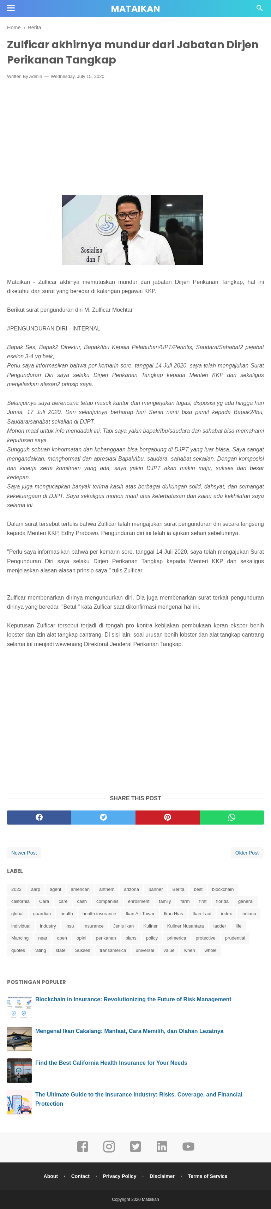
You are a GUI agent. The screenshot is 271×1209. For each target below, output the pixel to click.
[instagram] (109, 1151)
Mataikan (135, 8)
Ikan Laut (202, 913)
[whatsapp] (232, 817)
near (42, 938)
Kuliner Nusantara (185, 926)
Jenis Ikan (123, 926)
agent (55, 889)
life (239, 926)
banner (156, 889)
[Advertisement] (135, 136)
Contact (80, 1176)
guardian (42, 913)
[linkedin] (162, 1151)
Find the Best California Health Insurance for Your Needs (111, 1063)
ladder (219, 926)
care (63, 901)
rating (40, 950)
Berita (178, 889)
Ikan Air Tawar (140, 913)
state (61, 950)
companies (107, 901)
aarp (35, 889)
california (20, 901)
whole (211, 950)
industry (48, 926)
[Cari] (259, 10)
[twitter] (103, 817)
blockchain (223, 889)
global (17, 913)
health (66, 913)
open (62, 938)
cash (82, 901)
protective (205, 938)
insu (70, 926)
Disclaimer (162, 1176)
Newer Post (24, 853)
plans (131, 938)
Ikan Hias (173, 913)
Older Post (247, 853)
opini (81, 938)
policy (152, 938)
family (165, 901)
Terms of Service (208, 1176)
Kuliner (150, 926)
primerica (176, 938)
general (245, 901)
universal (145, 950)
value (169, 950)
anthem (106, 889)
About (51, 1176)
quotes (18, 950)
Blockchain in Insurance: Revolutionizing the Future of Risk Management (133, 999)
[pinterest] (168, 817)
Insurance (94, 926)
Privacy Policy (119, 1176)
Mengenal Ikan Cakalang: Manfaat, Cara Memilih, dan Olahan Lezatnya (129, 1031)
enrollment (139, 901)
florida (222, 901)
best (198, 889)
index (226, 913)
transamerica (113, 950)
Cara (44, 901)
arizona (131, 889)
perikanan (106, 938)
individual (20, 926)
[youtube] (188, 1151)
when (189, 950)
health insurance (99, 913)
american (80, 889)
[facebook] (39, 817)
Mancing (20, 938)
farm (185, 901)
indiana (248, 913)
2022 (16, 889)
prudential (235, 938)
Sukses (82, 950)
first (203, 901)
